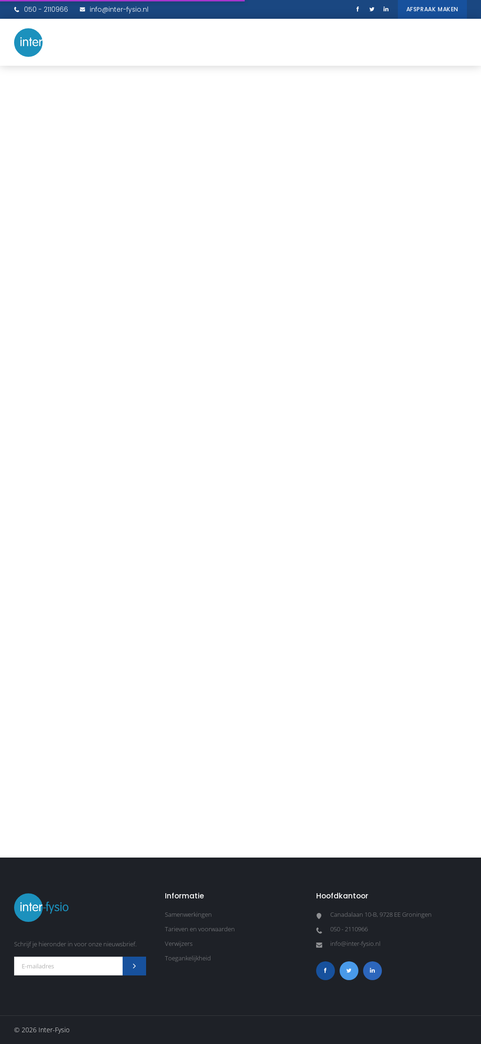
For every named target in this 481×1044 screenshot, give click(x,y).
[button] (457, 42)
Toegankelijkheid (188, 958)
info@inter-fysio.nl (114, 9)
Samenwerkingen (188, 914)
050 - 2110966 (41, 9)
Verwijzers (179, 943)
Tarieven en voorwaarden (200, 929)
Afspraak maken (432, 9)
